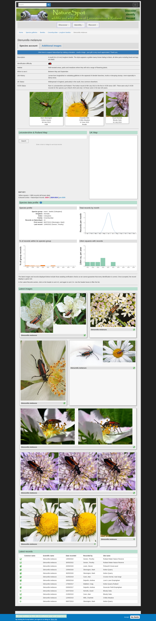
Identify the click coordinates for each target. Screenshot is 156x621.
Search (23, 141)
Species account (28, 45)
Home (21, 32)
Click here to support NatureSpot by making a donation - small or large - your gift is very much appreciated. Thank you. (78, 52)
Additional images (51, 45)
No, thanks (135, 617)
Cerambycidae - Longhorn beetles (59, 32)
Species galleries (31, 32)
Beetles (42, 32)
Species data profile (28, 202)
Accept (126, 617)
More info (54, 619)
